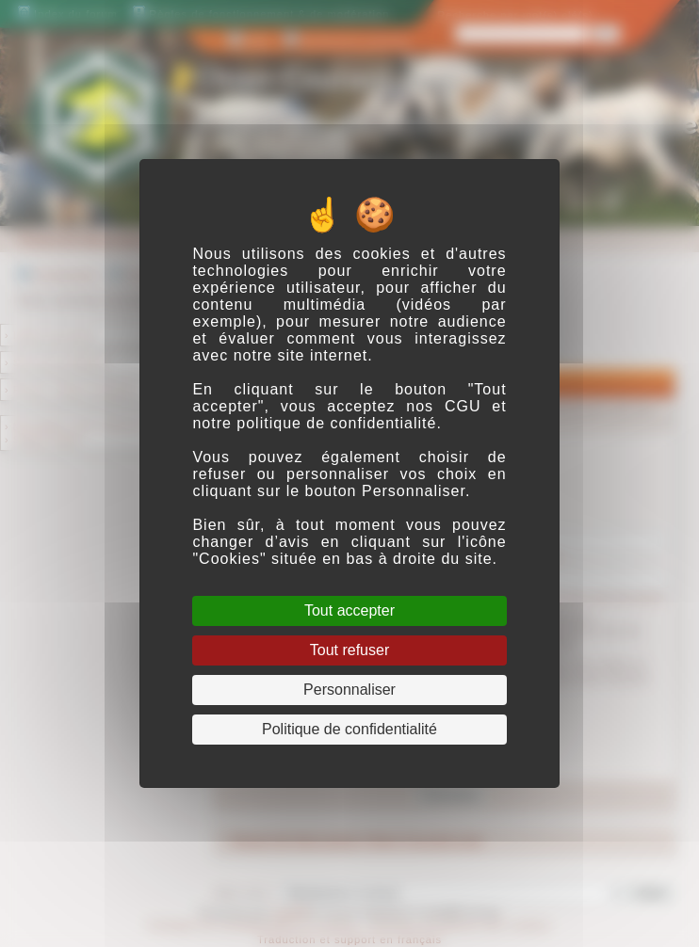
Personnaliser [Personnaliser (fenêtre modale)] (349, 690)
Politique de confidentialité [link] (349, 729)
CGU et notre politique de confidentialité (349, 414)
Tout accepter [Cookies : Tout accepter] (349, 610)
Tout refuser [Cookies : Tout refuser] (349, 650)
